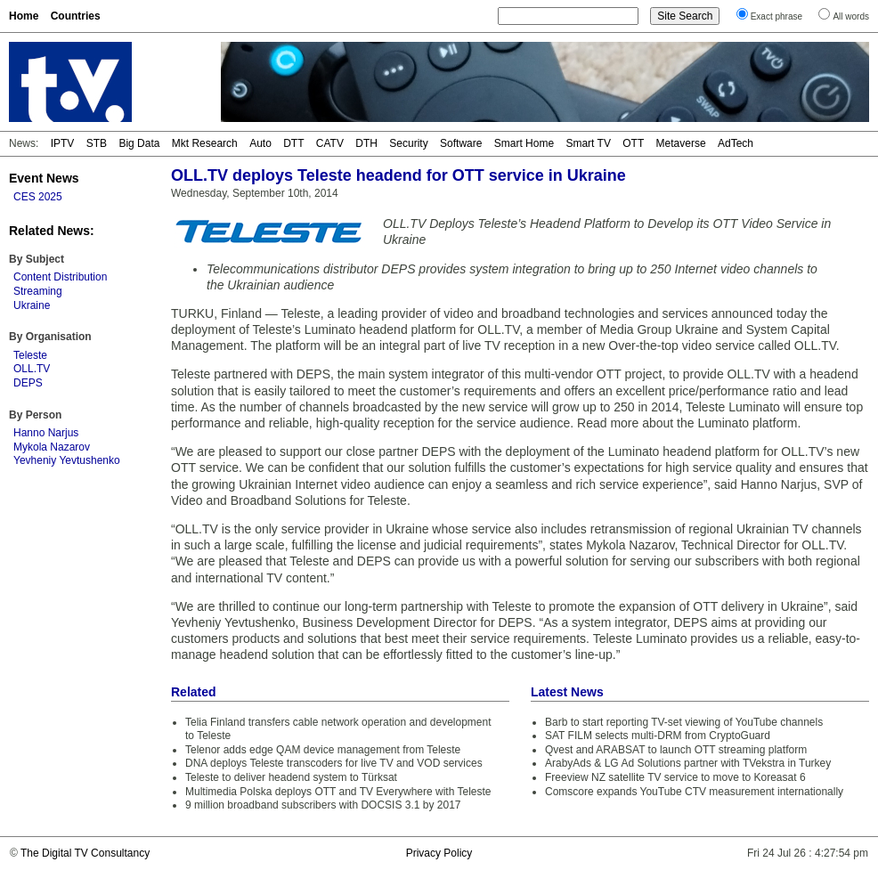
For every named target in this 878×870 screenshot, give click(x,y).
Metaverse (681, 143)
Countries (76, 16)
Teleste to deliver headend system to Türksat (291, 777)
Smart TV (587, 143)
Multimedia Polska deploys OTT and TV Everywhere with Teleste (338, 791)
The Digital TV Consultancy (85, 853)
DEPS (28, 383)
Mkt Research (205, 143)
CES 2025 (37, 197)
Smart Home (524, 143)
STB (96, 143)
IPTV (63, 143)
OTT (633, 143)
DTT (293, 143)
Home (23, 16)
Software (461, 143)
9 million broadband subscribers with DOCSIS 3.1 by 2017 (323, 805)
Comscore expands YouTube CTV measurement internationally (694, 791)
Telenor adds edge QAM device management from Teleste (322, 750)
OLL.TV (31, 368)
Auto (260, 143)
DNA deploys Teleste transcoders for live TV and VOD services (334, 763)
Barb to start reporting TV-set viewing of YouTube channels (684, 722)
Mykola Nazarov (51, 447)
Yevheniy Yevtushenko (66, 460)
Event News (44, 178)
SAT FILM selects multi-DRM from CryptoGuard (657, 735)
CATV (330, 143)
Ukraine (31, 305)
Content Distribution (60, 277)
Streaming (37, 291)
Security (408, 143)
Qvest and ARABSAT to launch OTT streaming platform (676, 750)
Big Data (138, 143)
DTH (366, 143)
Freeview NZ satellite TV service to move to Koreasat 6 (675, 777)
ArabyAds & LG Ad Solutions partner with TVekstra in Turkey (688, 763)
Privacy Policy (439, 853)
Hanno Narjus (45, 433)
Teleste (30, 355)
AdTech (735, 143)
